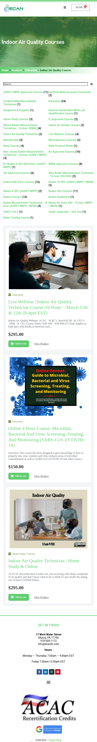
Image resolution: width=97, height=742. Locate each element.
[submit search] (92, 84)
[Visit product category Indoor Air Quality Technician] (25, 134)
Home (5, 70)
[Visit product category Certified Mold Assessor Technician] (71, 93)
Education (31, 70)
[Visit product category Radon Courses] (25, 197)
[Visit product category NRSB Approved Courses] (71, 164)
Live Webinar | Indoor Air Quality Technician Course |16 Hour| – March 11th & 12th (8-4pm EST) (48, 307)
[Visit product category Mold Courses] (25, 146)
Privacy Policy (55, 740)
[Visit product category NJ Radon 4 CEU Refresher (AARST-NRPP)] (25, 165)
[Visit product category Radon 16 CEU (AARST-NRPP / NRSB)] (71, 183)
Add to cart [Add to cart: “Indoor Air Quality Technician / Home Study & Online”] (20, 597)
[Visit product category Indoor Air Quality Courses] (71, 125)
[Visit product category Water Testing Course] (25, 218)
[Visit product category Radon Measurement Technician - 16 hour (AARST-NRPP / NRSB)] (25, 204)
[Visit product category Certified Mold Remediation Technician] (25, 102)
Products (17, 70)
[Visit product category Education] (71, 101)
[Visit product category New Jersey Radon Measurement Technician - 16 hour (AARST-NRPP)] (25, 155)
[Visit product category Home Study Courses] (25, 119)
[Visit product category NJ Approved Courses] (71, 152)
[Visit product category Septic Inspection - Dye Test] (71, 212)
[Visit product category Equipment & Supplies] (25, 110)
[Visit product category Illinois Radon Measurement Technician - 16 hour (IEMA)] (25, 126)
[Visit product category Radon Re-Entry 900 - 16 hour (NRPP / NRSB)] (71, 204)
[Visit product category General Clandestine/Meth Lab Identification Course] (71, 111)
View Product (41, 343)
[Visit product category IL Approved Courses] (71, 119)
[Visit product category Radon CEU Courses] (71, 191)
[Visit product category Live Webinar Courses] (71, 134)
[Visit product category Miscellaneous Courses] (71, 140)
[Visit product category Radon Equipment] (71, 197)
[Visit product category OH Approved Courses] (25, 173)
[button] (48, 682)
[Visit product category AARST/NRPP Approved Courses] (25, 92)
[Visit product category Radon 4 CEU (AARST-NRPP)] (25, 191)
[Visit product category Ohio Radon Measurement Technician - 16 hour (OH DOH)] (71, 174)
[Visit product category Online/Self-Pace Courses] (25, 182)
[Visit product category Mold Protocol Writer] (71, 146)
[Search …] (45, 84)
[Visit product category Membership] (25, 140)
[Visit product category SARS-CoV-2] (25, 212)
